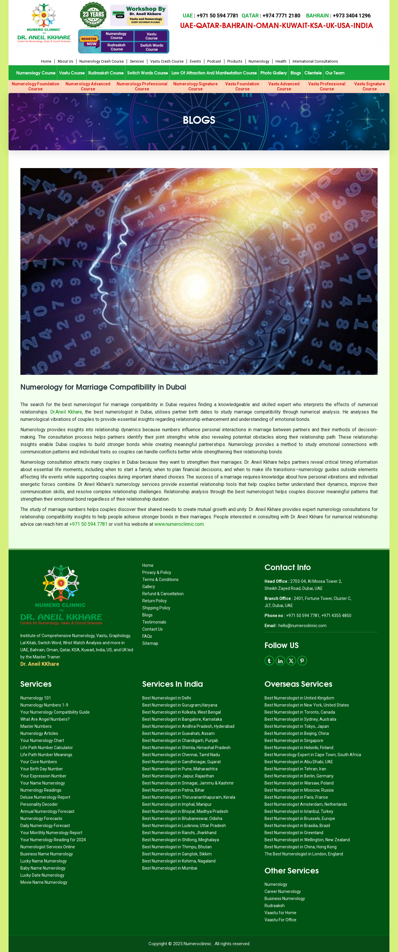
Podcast (214, 61)
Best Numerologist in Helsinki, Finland (299, 747)
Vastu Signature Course (369, 86)
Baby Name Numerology (43, 868)
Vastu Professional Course (326, 86)
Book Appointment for (246, 40)
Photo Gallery (273, 72)
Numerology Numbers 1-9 (44, 705)
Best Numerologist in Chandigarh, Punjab (180, 740)
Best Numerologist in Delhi (166, 698)
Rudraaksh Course (106, 72)
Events (195, 61)
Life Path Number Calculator (46, 747)
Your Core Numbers (38, 761)
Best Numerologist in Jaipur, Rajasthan (178, 776)
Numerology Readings (40, 790)
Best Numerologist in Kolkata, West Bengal (181, 712)
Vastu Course (72, 72)
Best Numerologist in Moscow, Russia (299, 790)
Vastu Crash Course (167, 61)
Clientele (313, 72)
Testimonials (154, 622)
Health (280, 61)
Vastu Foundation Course (242, 86)
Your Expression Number (43, 776)
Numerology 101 (35, 698)
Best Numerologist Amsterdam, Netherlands (306, 804)
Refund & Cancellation (163, 593)
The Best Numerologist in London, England (304, 854)
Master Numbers (36, 726)
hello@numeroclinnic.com (302, 625)
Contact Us (152, 629)
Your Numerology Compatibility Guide (55, 712)
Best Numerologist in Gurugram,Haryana (179, 705)
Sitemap (150, 643)
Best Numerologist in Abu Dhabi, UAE (299, 761)
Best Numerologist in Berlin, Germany (299, 776)
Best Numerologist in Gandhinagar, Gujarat (181, 761)
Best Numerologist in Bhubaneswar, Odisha (182, 818)
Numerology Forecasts (41, 818)
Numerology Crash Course (101, 61)
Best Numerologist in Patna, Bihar (173, 790)
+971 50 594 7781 (88, 524)
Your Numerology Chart (42, 740)
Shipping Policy (156, 608)
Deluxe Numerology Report (45, 797)
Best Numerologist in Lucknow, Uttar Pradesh (184, 825)
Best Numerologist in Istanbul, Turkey (299, 811)
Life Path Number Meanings (46, 754)
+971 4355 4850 (336, 615)
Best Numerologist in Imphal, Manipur (177, 804)
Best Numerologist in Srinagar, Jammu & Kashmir (188, 783)
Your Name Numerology (42, 783)
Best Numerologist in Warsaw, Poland (299, 783)
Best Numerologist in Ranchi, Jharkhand (179, 832)
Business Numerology (285, 898)
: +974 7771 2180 (271, 15)
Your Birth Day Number (41, 769)
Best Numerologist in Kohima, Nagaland (179, 861)
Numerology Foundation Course (35, 86)
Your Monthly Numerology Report (51, 832)
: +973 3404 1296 (338, 15)
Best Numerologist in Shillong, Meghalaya (180, 839)
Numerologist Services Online (47, 846)
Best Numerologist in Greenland (294, 832)
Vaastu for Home (280, 912)
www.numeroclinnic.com (179, 524)
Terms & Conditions (160, 579)
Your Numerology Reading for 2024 (53, 839)
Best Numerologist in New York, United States (307, 705)
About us (65, 61)
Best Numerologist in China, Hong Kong (301, 846)
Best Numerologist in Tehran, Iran (295, 769)
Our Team (335, 72)
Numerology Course (36, 72)
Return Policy (154, 600)
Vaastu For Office (280, 919)
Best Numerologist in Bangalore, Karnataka (182, 719)
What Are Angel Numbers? (45, 719)
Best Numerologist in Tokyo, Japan (297, 726)
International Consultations (315, 61)
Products (234, 61)
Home (46, 61)
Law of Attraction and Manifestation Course (214, 72)
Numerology (259, 61)
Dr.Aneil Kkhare (66, 412)
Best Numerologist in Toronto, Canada (300, 712)
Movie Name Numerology (43, 882)
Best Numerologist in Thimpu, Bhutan (177, 846)
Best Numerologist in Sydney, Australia (300, 719)
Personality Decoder (39, 804)
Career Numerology (283, 891)
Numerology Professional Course (142, 86)
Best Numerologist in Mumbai (169, 868)
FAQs (147, 636)
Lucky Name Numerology (43, 861)
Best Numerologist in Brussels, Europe (300, 818)
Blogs (296, 72)
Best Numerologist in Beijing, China (297, 733)
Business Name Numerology (46, 854)
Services (137, 61)
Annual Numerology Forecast (47, 811)
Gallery (148, 586)
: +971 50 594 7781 (211, 15)
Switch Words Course (147, 72)
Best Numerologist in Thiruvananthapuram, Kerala (188, 797)
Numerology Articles (39, 733)
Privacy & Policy (156, 572)
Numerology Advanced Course (88, 86)
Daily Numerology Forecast (45, 825)
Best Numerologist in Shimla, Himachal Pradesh (186, 747)
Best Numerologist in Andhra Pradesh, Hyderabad (188, 726)
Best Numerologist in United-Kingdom (299, 698)
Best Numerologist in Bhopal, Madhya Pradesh (185, 811)
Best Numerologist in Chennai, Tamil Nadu (181, 754)
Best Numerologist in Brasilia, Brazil (297, 825)
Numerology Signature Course (195, 86)
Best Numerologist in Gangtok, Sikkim (177, 854)
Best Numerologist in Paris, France (296, 797)
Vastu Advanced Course (284, 86)
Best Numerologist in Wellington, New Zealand (307, 839)
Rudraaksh (275, 905)
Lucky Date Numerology (42, 875)
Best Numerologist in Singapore (294, 740)
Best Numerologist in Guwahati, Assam (178, 733)
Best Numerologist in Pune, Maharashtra (180, 769)
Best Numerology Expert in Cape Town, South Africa (313, 754)
